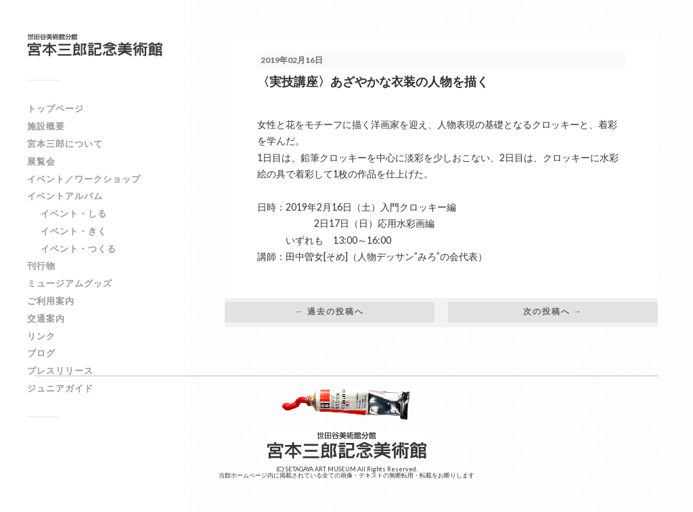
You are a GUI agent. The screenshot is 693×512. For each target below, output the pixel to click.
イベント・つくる (78, 248)
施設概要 (46, 126)
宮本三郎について (65, 143)
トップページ (55, 108)
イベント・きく (74, 231)
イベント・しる (74, 213)
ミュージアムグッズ (69, 283)
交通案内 (46, 318)
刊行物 (41, 265)
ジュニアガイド (60, 388)
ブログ (41, 352)
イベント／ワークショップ (84, 178)
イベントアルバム (65, 195)
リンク (41, 335)
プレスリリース (60, 370)
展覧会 (41, 161)
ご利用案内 (50, 300)
